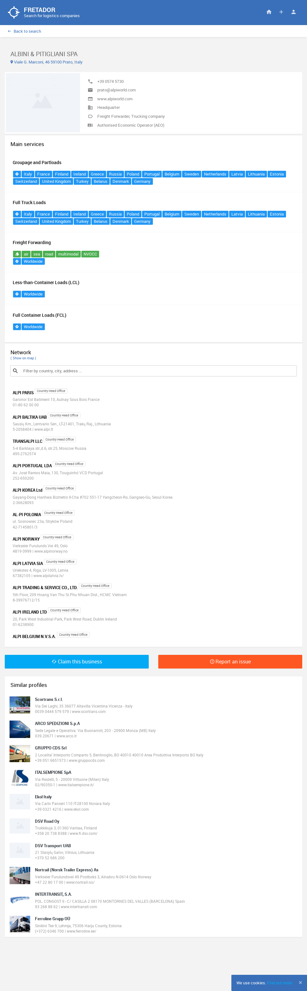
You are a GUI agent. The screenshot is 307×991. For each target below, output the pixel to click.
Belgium (172, 174)
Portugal (152, 174)
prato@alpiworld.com (116, 90)
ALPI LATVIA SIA (28, 564)
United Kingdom (56, 182)
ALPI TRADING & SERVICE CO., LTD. (45, 588)
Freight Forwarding (32, 243)
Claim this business (77, 661)
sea (36, 254)
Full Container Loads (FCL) (39, 316)
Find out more (279, 983)
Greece (97, 174)
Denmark (121, 182)
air (26, 254)
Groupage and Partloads (37, 163)
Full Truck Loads (29, 203)
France (43, 174)
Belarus (100, 182)
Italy (28, 174)
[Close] (300, 982)
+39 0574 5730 (110, 81)
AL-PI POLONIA (27, 515)
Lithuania (256, 174)
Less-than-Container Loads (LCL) (46, 283)
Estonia (277, 174)
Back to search (24, 31)
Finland (61, 174)
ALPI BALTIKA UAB (30, 417)
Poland (133, 174)
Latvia (237, 174)
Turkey (82, 182)
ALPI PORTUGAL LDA (32, 466)
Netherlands (215, 174)
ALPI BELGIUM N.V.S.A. (34, 637)
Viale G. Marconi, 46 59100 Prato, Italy (46, 62)
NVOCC (90, 254)
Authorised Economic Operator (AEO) (130, 125)
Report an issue (230, 661)
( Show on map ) (23, 358)
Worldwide (33, 262)
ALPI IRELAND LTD (30, 612)
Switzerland (26, 182)
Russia (115, 174)
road (49, 254)
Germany (142, 182)
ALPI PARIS (23, 393)
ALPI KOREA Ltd (27, 490)
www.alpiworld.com (115, 99)
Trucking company (148, 116)
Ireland (79, 174)
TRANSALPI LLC (27, 442)
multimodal (68, 254)
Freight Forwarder (113, 116)
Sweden (191, 174)
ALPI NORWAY (26, 539)
